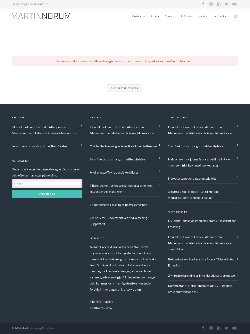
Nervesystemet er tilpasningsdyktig (192, 178)
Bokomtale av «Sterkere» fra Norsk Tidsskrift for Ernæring (201, 262)
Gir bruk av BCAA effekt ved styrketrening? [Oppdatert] (119, 221)
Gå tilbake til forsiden (124, 88)
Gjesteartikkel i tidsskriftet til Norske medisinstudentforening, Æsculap (193, 194)
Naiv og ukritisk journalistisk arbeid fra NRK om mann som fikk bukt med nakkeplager (200, 162)
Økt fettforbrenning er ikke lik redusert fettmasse (123, 146)
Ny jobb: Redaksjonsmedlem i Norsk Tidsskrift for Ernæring (202, 224)
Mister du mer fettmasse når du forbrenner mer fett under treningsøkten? (121, 188)
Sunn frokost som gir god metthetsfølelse (39, 146)
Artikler (155, 16)
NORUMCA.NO (101, 307)
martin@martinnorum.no (31, 4)
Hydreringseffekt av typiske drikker (114, 172)
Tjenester (170, 16)
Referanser (187, 16)
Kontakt (203, 16)
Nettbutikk (220, 16)
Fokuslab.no (48, 328)
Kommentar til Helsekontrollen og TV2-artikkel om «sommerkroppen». (200, 288)
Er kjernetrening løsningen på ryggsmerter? (118, 204)
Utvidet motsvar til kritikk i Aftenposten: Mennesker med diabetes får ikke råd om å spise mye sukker (44, 130)
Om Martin (138, 16)
